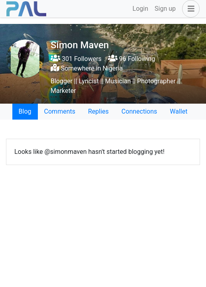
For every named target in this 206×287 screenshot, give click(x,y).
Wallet (178, 111)
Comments (59, 111)
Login (140, 8)
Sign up (165, 8)
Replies (98, 111)
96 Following (131, 59)
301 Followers (76, 59)
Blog (25, 111)
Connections (139, 111)
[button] (189, 9)
